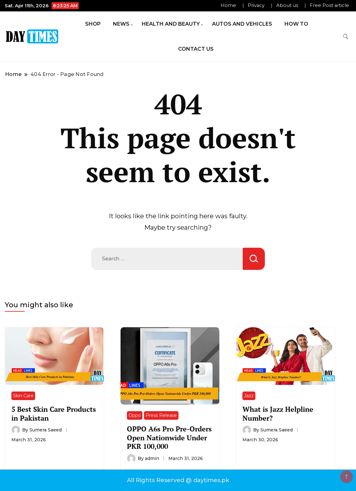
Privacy (256, 5)
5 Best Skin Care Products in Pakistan (53, 413)
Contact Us (196, 49)
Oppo (134, 415)
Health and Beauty (171, 24)
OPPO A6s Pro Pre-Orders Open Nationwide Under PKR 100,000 (169, 437)
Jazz (249, 396)
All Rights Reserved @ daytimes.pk (178, 480)
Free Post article (329, 5)
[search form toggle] (345, 36)
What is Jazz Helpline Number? (277, 413)
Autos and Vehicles (242, 24)
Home (228, 5)
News (121, 24)
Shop (93, 24)
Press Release (161, 415)
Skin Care (23, 396)
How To (296, 24)
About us (287, 5)
